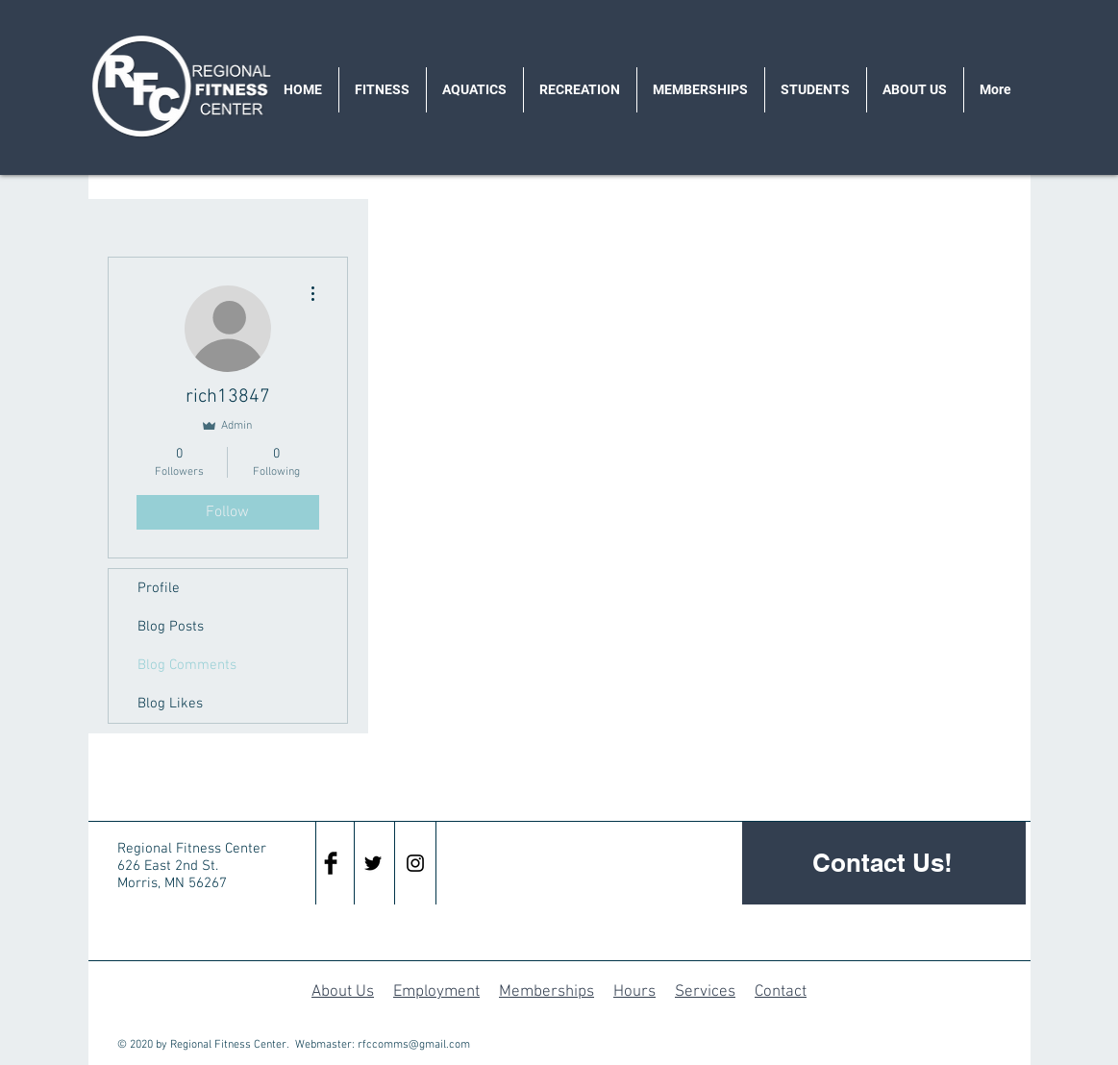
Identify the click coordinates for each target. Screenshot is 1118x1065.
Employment (436, 992)
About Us (342, 992)
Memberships (546, 992)
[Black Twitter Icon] (373, 863)
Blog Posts (170, 626)
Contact (781, 992)
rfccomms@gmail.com (414, 1045)
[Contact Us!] (884, 863)
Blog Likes (170, 703)
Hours (634, 992)
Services (705, 992)
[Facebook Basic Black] (330, 863)
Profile (158, 588)
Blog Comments (186, 665)
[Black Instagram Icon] (415, 863)
